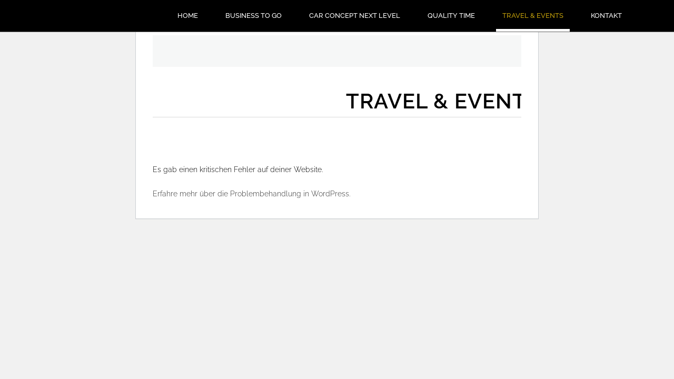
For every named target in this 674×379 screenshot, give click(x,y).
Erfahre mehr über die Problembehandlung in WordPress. (251, 194)
